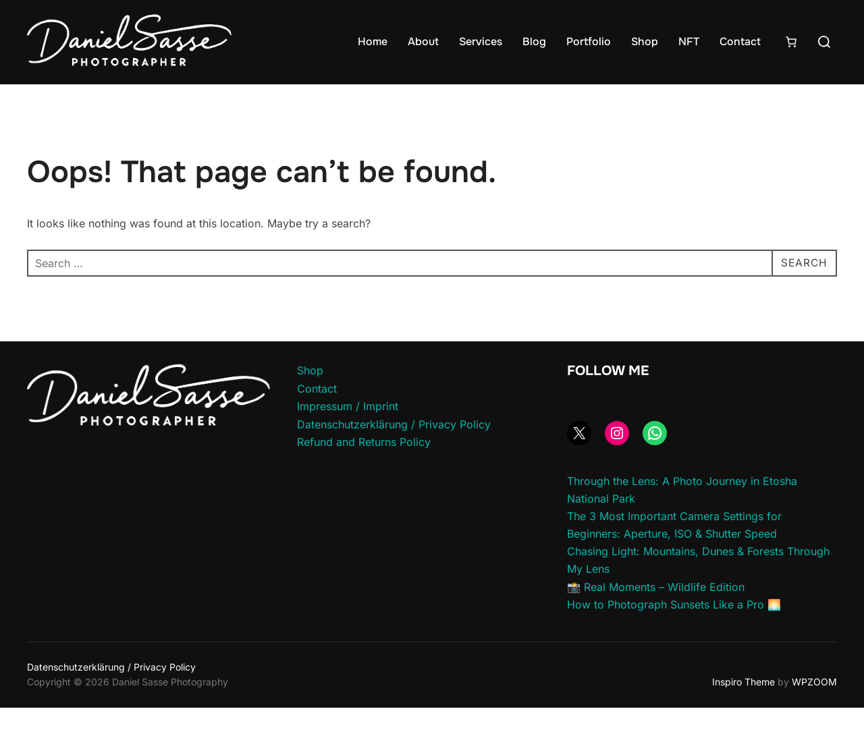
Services (480, 41)
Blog (534, 41)
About (423, 41)
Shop (644, 41)
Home (372, 41)
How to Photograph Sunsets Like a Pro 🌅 (674, 631)
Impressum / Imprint (347, 432)
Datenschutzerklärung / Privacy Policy (394, 450)
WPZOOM (814, 708)
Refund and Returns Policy (364, 468)
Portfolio (588, 41)
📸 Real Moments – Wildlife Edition (656, 612)
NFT (688, 41)
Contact (740, 41)
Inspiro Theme (743, 708)
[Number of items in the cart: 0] (791, 41)
